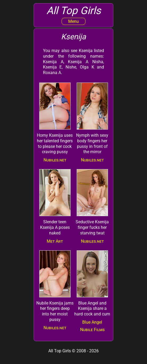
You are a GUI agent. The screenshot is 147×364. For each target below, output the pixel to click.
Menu (73, 21)
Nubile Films (92, 329)
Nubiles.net (55, 159)
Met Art (55, 241)
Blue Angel (92, 322)
